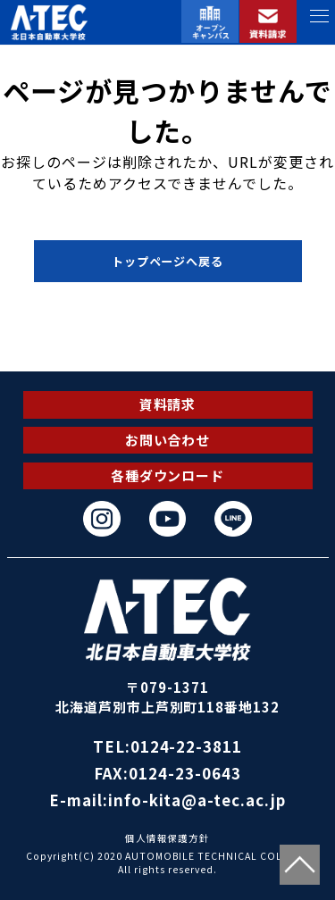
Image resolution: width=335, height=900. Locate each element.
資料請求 (168, 404)
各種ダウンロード (168, 475)
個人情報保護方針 (168, 838)
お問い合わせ (168, 439)
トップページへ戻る (168, 261)
